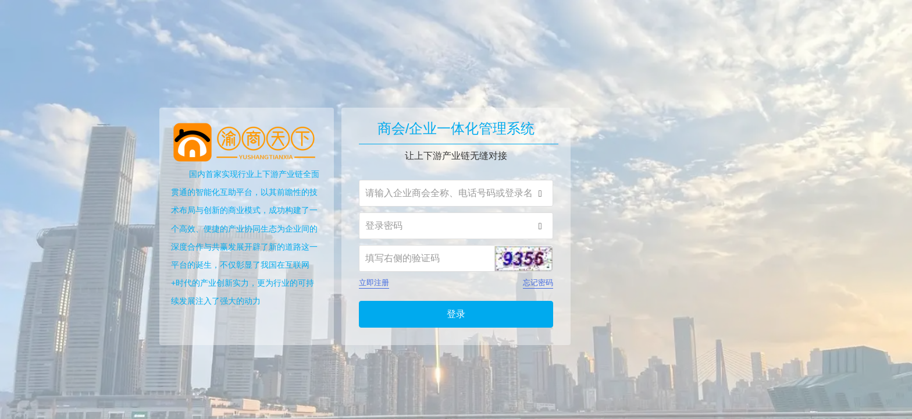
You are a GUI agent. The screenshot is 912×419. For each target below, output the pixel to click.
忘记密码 (538, 282)
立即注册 (374, 282)
